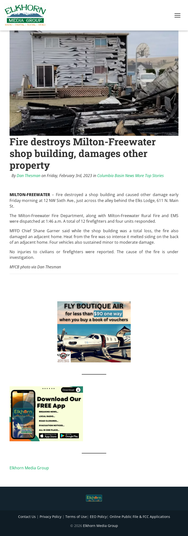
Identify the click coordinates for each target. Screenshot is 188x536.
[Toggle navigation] (177, 16)
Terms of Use (76, 516)
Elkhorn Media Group (29, 468)
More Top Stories (149, 175)
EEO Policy (98, 516)
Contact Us (27, 516)
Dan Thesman (28, 175)
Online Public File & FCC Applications (140, 516)
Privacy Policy (50, 516)
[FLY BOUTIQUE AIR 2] (94, 331)
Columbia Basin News (115, 175)
